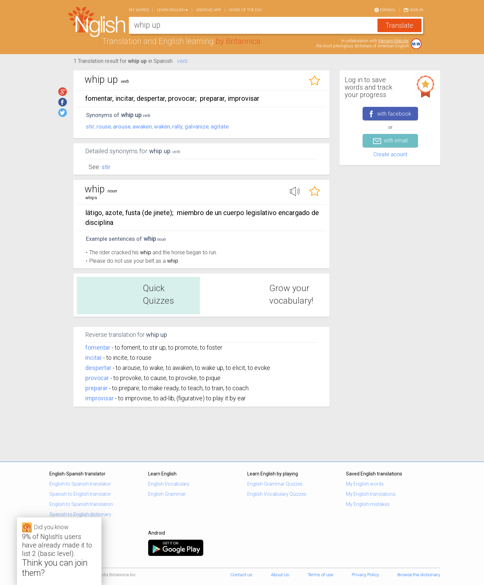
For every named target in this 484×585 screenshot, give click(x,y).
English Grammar (167, 494)
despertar (98, 367)
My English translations (371, 494)
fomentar (97, 347)
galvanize (197, 126)
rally (177, 126)
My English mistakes (368, 504)
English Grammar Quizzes (275, 484)
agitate (220, 126)
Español (385, 9)
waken (162, 126)
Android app (208, 10)
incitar (93, 357)
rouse (103, 126)
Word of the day (245, 10)
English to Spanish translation (81, 504)
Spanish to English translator (80, 494)
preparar (96, 388)
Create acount (390, 154)
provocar (97, 377)
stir (90, 126)
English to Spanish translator (80, 484)
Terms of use (320, 574)
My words (139, 10)
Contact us (241, 574)
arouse (122, 126)
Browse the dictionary (418, 574)
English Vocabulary (168, 484)
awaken (142, 126)
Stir (105, 166)
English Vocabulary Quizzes (276, 494)
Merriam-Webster (393, 41)
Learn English (172, 10)
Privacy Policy (365, 574)
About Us (280, 574)
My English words (365, 484)
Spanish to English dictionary (80, 514)
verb (182, 61)
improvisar (99, 398)
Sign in (413, 9)
